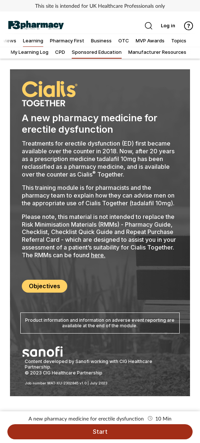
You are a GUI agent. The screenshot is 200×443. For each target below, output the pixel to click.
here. (98, 255)
